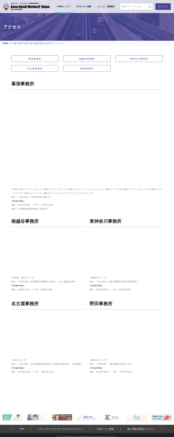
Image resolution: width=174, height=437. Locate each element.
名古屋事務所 (35, 68)
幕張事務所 (34, 58)
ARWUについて (64, 6)
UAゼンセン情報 (84, 6)
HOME (5, 43)
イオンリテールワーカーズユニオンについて (32, 43)
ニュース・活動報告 (106, 6)
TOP (21, 429)
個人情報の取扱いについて (141, 429)
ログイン (163, 6)
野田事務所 (86, 68)
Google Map (17, 201)
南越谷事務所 (87, 58)
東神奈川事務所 (139, 58)
